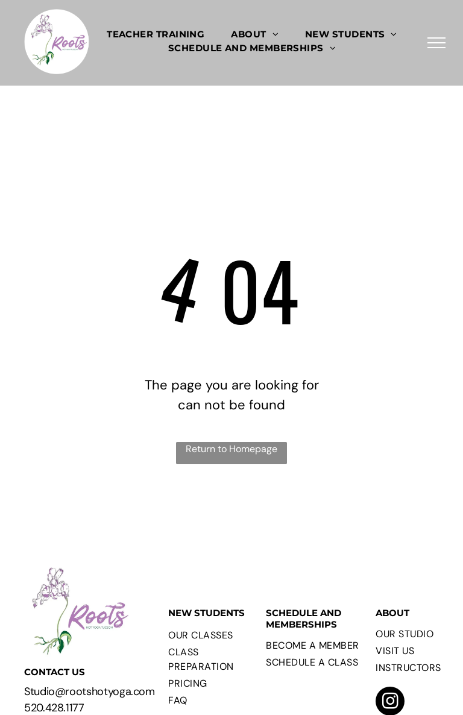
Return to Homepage (231, 449)
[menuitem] (155, 35)
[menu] (436, 42)
